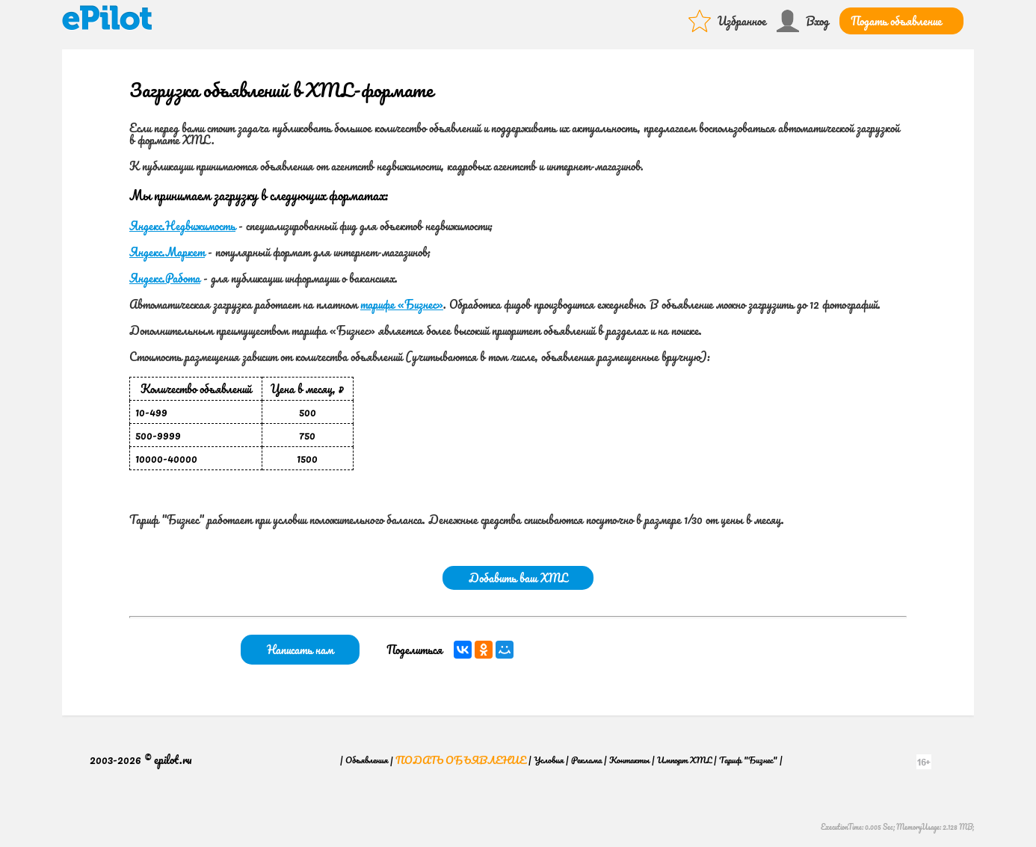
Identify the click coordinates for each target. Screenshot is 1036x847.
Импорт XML (684, 760)
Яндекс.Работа (164, 278)
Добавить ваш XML (518, 578)
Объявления (366, 760)
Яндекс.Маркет (167, 252)
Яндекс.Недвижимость (182, 226)
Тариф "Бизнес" (748, 760)
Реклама (586, 760)
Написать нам (300, 650)
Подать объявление (896, 21)
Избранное (742, 21)
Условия (549, 760)
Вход (817, 21)
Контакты (629, 760)
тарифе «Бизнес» (401, 304)
